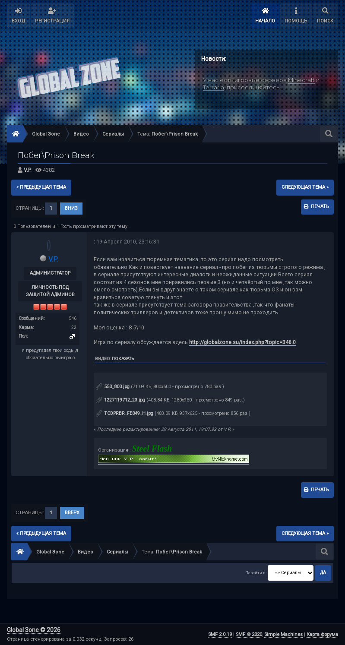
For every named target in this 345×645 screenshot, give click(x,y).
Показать (123, 358)
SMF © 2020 (249, 634)
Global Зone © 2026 (33, 629)
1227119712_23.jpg (120, 400)
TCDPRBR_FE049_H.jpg (124, 413)
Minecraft (301, 79)
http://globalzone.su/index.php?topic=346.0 (242, 342)
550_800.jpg (113, 386)
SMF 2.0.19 (220, 634)
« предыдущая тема (41, 187)
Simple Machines (283, 634)
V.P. (28, 170)
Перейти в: (255, 573)
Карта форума (322, 634)
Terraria (213, 86)
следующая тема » (305, 187)
